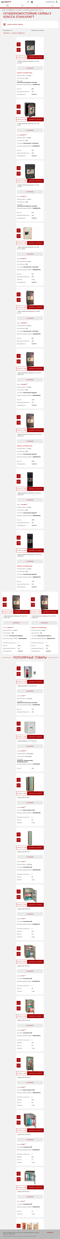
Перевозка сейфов (37, 1213)
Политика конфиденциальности (21, 1223)
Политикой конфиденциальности (30, 1236)
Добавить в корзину (21, 57)
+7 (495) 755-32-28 (50, 2)
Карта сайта (15, 1221)
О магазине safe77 (17, 1215)
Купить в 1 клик (8, 57)
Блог (13, 1217)
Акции (33, 1211)
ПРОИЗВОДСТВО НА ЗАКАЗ (36, 1195)
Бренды (14, 1211)
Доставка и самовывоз (38, 1215)
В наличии (15, 68)
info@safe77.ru (28, 1203)
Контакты (14, 1219)
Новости (14, 1213)
